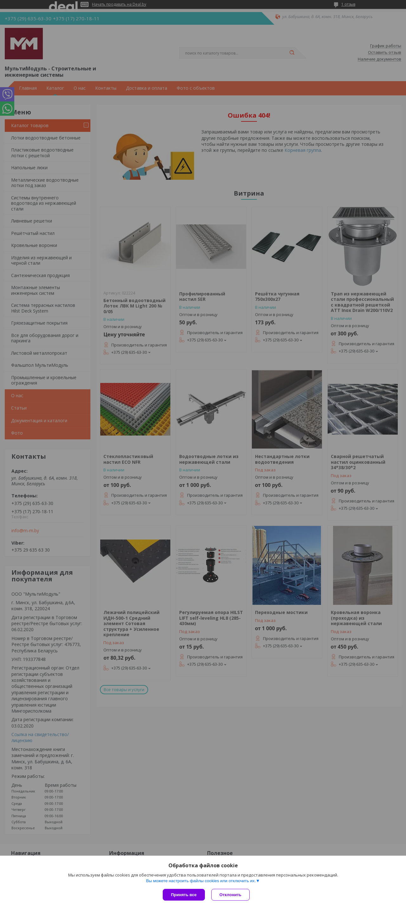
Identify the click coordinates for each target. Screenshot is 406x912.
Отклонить (230, 894)
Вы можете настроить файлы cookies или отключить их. (201, 880)
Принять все (184, 894)
